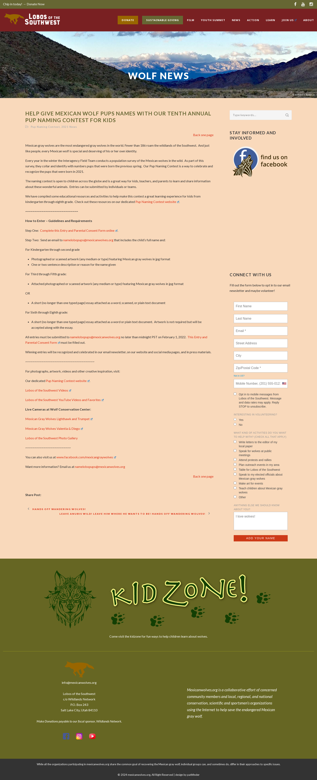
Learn (270, 20)
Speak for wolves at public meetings (253, 453)
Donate (128, 20)
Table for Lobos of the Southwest (257, 469)
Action (253, 20)
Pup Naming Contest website (157, 202)
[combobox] (284, 383)
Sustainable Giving (162, 20)
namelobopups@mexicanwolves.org (88, 240)
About (308, 20)
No (238, 424)
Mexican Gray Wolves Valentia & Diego (54, 428)
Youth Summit (213, 20)
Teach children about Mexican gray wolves (258, 490)
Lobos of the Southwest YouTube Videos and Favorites (64, 400)
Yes (238, 419)
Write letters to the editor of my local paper (255, 444)
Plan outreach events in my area (256, 464)
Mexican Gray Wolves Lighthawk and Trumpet (59, 419)
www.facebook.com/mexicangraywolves (86, 457)
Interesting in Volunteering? (255, 414)
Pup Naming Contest (45, 126)
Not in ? (239, 376)
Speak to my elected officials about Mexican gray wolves (258, 476)
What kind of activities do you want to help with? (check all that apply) (260, 434)
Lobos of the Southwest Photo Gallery (51, 438)
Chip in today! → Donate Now (23, 4)
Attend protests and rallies (253, 460)
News (236, 20)
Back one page (203, 135)
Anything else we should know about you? (257, 507)
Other (240, 497)
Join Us (289, 20)
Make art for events (248, 483)
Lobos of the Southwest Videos (48, 390)
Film (190, 20)
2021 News (69, 126)
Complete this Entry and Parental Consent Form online (78, 230)
